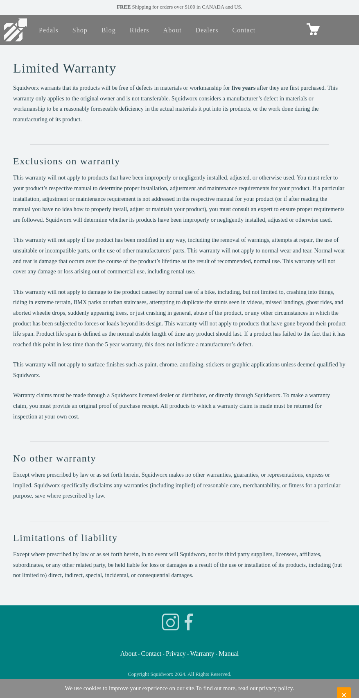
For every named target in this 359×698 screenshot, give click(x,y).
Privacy (176, 653)
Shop (80, 30)
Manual (229, 653)
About (172, 30)
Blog (109, 30)
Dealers (207, 30)
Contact (243, 30)
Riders (139, 30)
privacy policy (276, 688)
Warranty (202, 653)
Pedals (49, 30)
